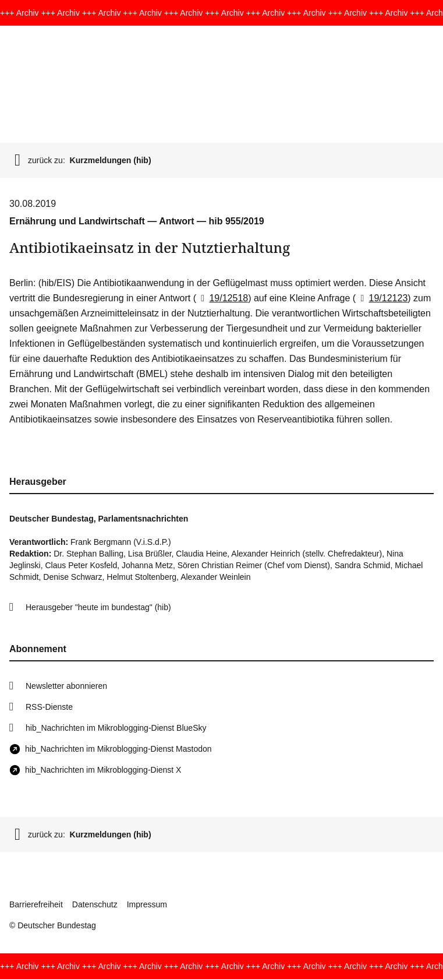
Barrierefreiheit (36, 904)
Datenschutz (95, 904)
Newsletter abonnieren (66, 686)
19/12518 (222, 298)
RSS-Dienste (49, 707)
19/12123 (381, 298)
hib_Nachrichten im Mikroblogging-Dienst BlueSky (116, 728)
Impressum (147, 904)
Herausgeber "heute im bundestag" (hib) (98, 607)
